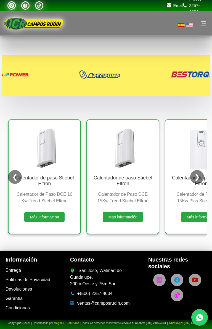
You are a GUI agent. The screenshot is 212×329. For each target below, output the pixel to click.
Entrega (13, 270)
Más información (44, 217)
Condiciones (18, 308)
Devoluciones (19, 289)
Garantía (14, 298)
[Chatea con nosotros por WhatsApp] (199, 317)
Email (178, 5)
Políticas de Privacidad (28, 279)
